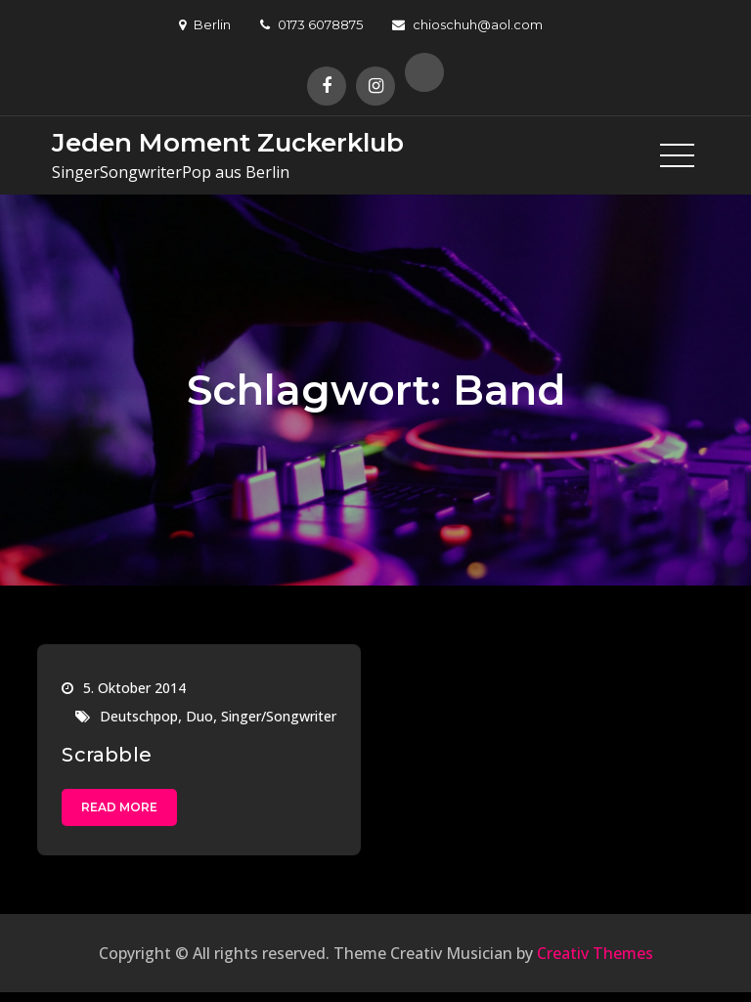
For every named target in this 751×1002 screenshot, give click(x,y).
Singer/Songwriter (278, 716)
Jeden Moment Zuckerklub (228, 142)
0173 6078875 (311, 24)
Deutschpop (139, 716)
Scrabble (107, 754)
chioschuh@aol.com (467, 24)
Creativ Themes (595, 953)
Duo (199, 716)
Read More (119, 807)
